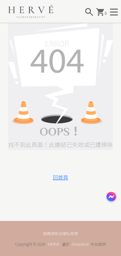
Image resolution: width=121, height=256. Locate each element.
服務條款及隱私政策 (60, 233)
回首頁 (60, 177)
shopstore (80, 244)
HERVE (53, 244)
